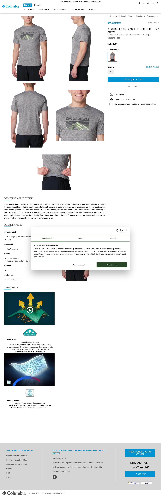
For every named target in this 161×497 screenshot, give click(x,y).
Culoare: (112, 49)
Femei (37, 5)
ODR (8, 473)
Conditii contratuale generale (17, 456)
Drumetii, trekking (77, 10)
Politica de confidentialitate (16, 460)
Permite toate (112, 265)
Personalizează (80, 265)
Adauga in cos (133, 79)
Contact (9, 469)
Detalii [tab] (80, 238)
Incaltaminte (44, 10)
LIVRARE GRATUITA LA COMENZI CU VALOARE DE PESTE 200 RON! (81, 2)
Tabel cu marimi (152, 67)
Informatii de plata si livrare (16, 464)
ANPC (8, 477)
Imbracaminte (30, 10)
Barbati (27, 5)
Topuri (130, 16)
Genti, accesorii (60, 10)
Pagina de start (113, 16)
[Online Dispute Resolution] (146, 482)
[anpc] (133, 482)
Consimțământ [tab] (47, 238)
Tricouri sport (140, 16)
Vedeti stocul (133, 86)
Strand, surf (93, 10)
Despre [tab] (113, 238)
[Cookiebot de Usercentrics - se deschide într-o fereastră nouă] (117, 231)
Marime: (112, 67)
